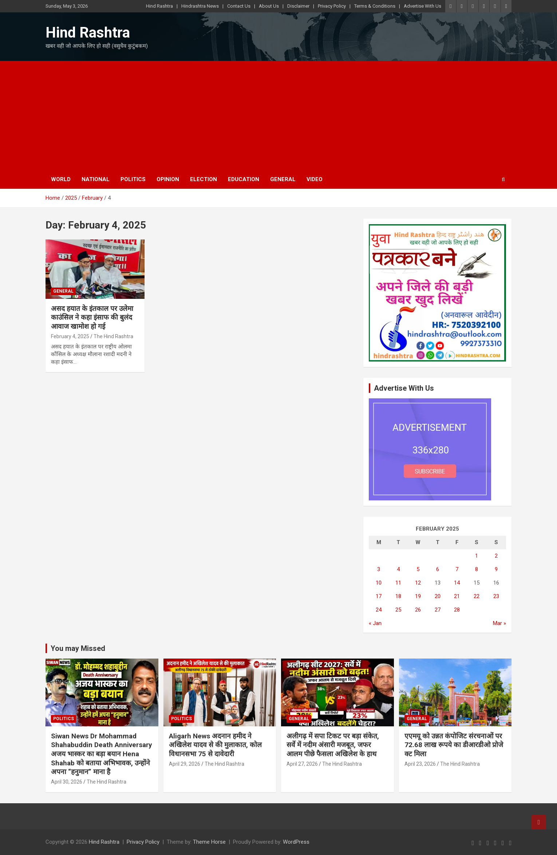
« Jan (375, 623)
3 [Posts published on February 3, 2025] (378, 569)
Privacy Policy (332, 6)
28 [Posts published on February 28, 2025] (457, 609)
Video (315, 179)
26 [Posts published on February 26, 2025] (418, 609)
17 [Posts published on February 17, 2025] (379, 596)
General (283, 179)
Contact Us (238, 6)
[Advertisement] (278, 116)
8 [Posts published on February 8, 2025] (476, 569)
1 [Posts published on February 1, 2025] (476, 556)
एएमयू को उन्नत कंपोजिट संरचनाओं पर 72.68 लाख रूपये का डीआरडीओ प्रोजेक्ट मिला (454, 745)
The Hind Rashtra (113, 336)
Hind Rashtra (159, 6)
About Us (269, 6)
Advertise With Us (422, 6)
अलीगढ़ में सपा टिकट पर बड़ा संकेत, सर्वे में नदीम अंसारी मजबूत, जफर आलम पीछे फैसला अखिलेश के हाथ (333, 745)
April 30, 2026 (66, 782)
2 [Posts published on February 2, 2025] (496, 556)
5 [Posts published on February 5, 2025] (417, 569)
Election (203, 179)
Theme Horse (209, 842)
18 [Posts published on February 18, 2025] (398, 596)
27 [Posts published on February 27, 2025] (438, 609)
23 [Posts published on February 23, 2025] (496, 596)
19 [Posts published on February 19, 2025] (418, 596)
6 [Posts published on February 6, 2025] (437, 569)
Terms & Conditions (374, 6)
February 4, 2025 (70, 336)
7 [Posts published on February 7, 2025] (456, 569)
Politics (133, 179)
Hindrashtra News (200, 6)
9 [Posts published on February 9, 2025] (496, 569)
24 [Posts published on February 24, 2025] (379, 609)
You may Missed (78, 648)
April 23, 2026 (420, 764)
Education (243, 179)
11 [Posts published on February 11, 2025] (398, 582)
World (61, 179)
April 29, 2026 (184, 764)
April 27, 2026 (302, 764)
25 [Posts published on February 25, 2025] (398, 609)
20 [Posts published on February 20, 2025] (438, 596)
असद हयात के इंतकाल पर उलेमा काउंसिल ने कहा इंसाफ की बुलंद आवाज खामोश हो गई (92, 317)
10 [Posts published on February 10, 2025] (379, 582)
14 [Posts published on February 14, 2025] (457, 582)
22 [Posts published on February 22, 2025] (476, 596)
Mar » (499, 623)
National (96, 179)
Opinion (168, 179)
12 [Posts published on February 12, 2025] (418, 582)
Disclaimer (298, 6)
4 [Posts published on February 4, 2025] (398, 569)
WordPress (296, 842)
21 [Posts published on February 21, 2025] (457, 596)
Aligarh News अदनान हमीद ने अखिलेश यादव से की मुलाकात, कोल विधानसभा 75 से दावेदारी (215, 745)
